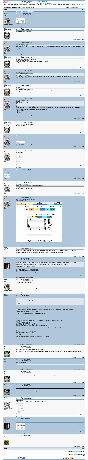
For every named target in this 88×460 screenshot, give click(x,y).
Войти (46, 3)
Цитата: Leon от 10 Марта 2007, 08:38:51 (22, 100)
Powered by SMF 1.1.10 (38, 458)
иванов (5, 13)
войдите (37, 1)
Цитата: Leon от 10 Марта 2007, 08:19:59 (22, 72)
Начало (38, 3)
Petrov (5, 435)
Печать (83, 9)
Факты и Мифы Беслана (7, 7)
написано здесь (48, 4)
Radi (5, 169)
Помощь (41, 3)
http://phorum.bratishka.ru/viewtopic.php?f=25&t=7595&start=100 (27, 331)
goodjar (5, 294)
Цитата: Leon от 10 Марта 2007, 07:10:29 (22, 44)
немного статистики (31, 7)
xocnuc (5, 247)
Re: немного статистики (26, 28)
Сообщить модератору (76, 39)
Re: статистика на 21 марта (26, 247)
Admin (5, 258)
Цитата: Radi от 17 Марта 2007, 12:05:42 (22, 184)
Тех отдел (23, 7)
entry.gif (17, 144)
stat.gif (17, 23)
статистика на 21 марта (25, 196)
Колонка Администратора (16, 7)
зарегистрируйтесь (44, 1)
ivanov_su (81, 4)
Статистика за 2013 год (25, 418)
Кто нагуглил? (24, 135)
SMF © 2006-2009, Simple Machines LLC (47, 458)
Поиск (43, 3)
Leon (5, 28)
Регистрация (49, 3)
